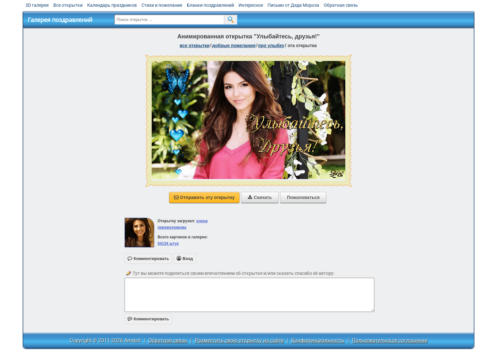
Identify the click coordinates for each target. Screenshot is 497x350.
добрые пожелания (234, 45)
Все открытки (68, 5)
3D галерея (37, 5)
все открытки (195, 45)
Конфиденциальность (317, 340)
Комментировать (148, 318)
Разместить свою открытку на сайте (239, 340)
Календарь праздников (112, 5)
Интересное (250, 5)
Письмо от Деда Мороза (293, 5)
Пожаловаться (303, 197)
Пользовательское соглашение (389, 340)
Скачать (260, 197)
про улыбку (271, 45)
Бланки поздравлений (210, 5)
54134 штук (168, 243)
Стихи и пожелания (161, 5)
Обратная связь (341, 5)
